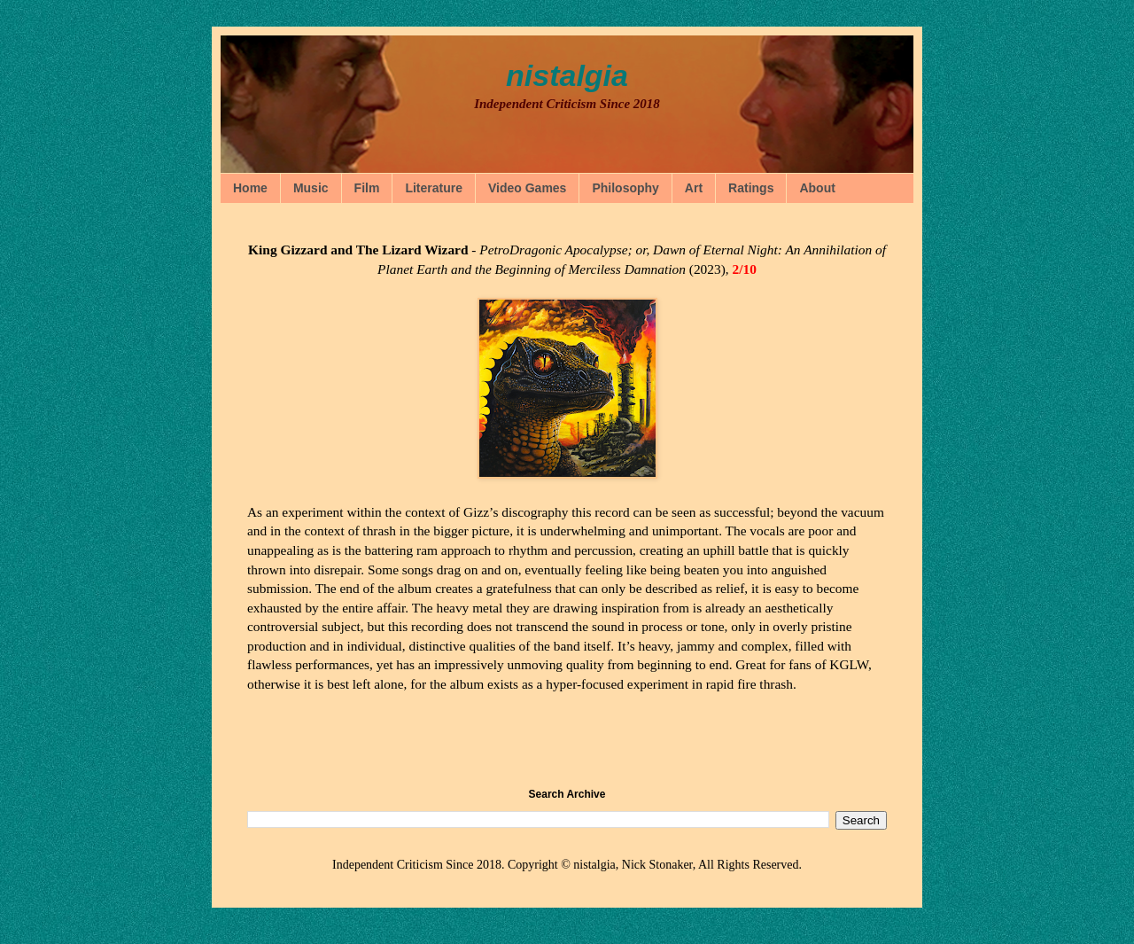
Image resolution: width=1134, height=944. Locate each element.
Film (367, 188)
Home (250, 188)
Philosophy (625, 188)
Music (311, 188)
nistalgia (567, 75)
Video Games (527, 188)
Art (694, 188)
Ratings (750, 188)
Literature (433, 188)
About (817, 188)
